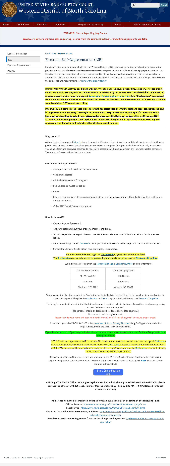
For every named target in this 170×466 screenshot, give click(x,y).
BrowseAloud (161, 457)
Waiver (104, 298)
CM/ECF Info (23, 24)
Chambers (60, 24)
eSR (10, 59)
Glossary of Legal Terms (43, 457)
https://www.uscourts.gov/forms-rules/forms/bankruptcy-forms (114, 404)
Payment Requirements (18, 65)
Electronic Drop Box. (149, 298)
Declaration (85, 243)
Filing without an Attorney (93, 80)
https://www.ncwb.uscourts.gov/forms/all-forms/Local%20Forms (113, 407)
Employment (27, 457)
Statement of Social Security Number (114, 263)
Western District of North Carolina (62, 11)
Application (91, 298)
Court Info (42, 24)
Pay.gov (11, 70)
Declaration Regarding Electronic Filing (110, 95)
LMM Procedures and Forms (147, 24)
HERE (143, 360)
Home (6, 24)
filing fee (77, 142)
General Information (17, 53)
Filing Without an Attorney (90, 24)
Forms (118, 24)
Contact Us (15, 457)
